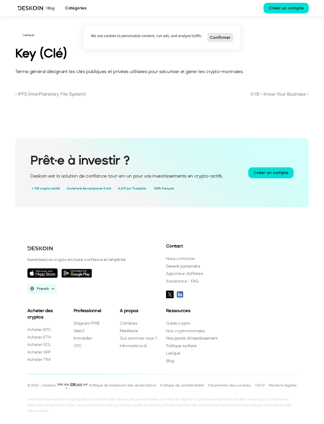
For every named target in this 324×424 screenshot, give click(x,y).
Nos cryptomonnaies (185, 331)
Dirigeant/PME (87, 323)
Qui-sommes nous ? (138, 338)
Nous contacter (180, 258)
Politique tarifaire (181, 346)
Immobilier (83, 338)
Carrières (128, 323)
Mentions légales (283, 385)
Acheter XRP (39, 352)
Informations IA (133, 346)
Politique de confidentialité (182, 385)
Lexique (173, 353)
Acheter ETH (39, 337)
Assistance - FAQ (182, 281)
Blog (170, 361)
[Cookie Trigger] (229, 385)
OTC (78, 346)
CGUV (260, 385)
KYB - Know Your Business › (280, 94)
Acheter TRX (39, 359)
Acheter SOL (39, 344)
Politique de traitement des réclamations (122, 385)
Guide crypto (178, 323)
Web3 (79, 331)
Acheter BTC (39, 329)
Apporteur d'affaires (184, 273)
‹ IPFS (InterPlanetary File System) (51, 94)
